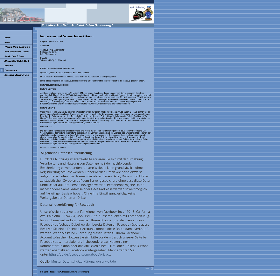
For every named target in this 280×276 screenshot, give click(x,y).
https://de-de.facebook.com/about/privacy (79, 254)
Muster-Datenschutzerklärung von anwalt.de (83, 261)
